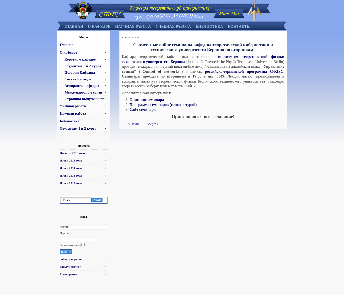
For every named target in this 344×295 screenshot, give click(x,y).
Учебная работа (173, 26)
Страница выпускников (84, 99)
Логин (64, 226)
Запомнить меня (70, 245)
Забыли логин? (70, 266)
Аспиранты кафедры (81, 85)
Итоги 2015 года (71, 160)
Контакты (239, 26)
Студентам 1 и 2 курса (82, 66)
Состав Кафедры (78, 79)
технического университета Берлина (153, 62)
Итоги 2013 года (71, 175)
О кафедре (99, 26)
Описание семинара (146, 100)
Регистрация (68, 274)
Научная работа (133, 26)
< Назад (133, 124)
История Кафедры (79, 72)
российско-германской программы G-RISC (244, 71)
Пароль (64, 233)
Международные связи (83, 92)
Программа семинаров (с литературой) (163, 105)
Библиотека (209, 26)
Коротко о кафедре (80, 59)
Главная (73, 26)
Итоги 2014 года (71, 168)
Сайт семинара (142, 109)
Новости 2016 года (72, 153)
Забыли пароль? (71, 259)
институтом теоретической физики (251, 57)
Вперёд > (153, 124)
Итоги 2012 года (71, 183)
